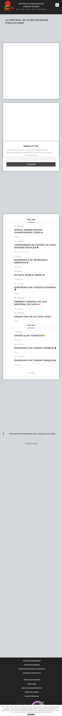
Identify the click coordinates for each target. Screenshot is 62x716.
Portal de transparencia (32, 661)
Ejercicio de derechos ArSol (32, 688)
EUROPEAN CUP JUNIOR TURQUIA (34, 360)
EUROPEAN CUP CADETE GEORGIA (34, 348)
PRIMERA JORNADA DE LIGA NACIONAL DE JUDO (30, 303)
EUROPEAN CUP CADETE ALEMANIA (35, 287)
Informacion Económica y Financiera (32, 669)
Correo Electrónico (31, 155)
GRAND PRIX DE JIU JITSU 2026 (32, 316)
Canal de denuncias (32, 696)
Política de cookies (32, 692)
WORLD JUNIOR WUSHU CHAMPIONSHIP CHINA (28, 231)
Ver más (31, 373)
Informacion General (32, 665)
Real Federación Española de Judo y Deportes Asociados (32, 434)
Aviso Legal (32, 684)
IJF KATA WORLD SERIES (28, 275)
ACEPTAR (31, 714)
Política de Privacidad (32, 680)
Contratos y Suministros (32, 673)
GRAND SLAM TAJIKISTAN (29, 335)
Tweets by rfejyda (31, 443)
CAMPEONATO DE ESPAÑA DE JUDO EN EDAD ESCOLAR (35, 246)
